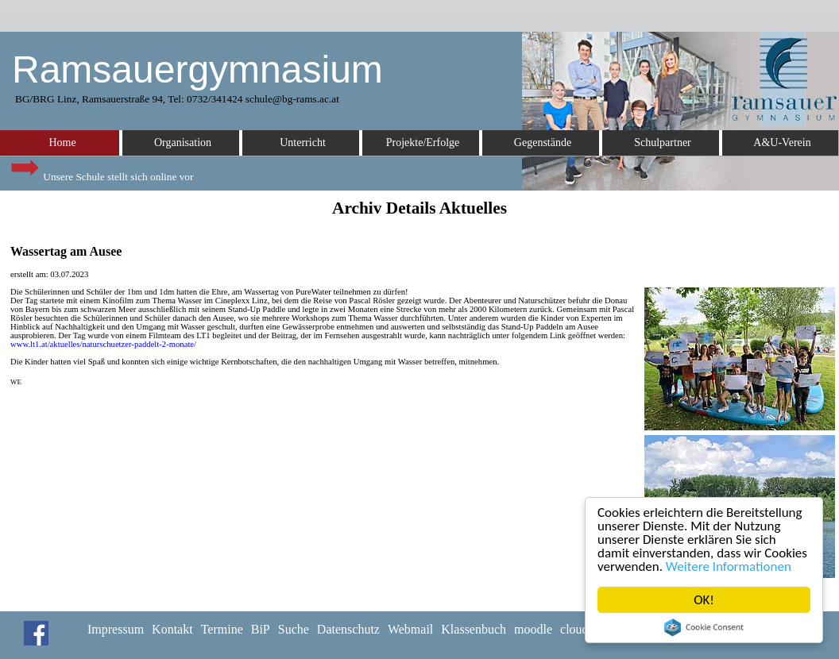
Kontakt (172, 629)
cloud (574, 629)
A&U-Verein (781, 142)
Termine (222, 629)
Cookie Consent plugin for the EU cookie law (704, 627)
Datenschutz (348, 629)
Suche (293, 629)
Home (61, 142)
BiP (260, 629)
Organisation (182, 142)
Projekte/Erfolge (423, 142)
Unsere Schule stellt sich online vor (101, 173)
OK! (704, 600)
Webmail (410, 629)
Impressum (115, 629)
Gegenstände (542, 142)
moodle (533, 629)
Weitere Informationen (728, 566)
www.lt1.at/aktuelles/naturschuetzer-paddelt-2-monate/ (103, 344)
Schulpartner (662, 142)
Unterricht (303, 142)
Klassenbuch (473, 629)
